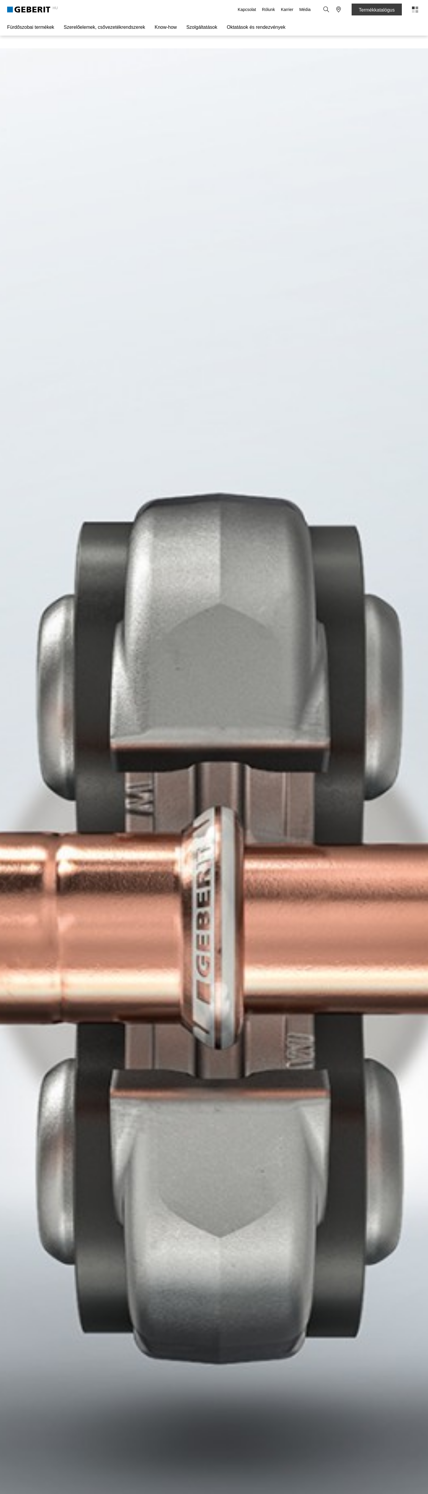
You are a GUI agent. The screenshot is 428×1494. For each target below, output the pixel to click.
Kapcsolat (247, 9)
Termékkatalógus (377, 9)
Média (305, 9)
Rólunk (269, 9)
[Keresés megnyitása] (327, 9)
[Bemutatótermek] (338, 9)
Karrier (287, 9)
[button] (327, 9)
